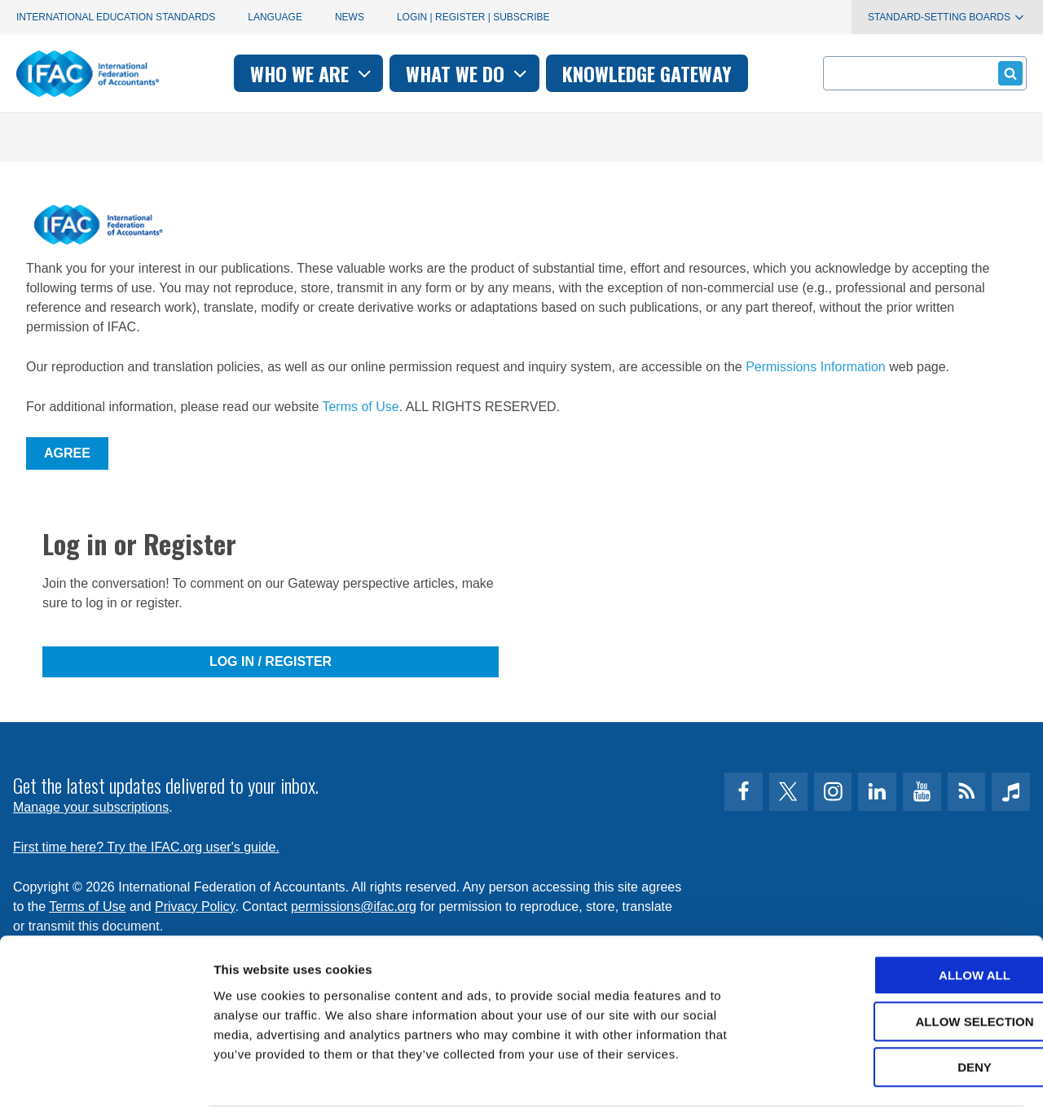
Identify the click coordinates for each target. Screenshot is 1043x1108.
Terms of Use (360, 407)
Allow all (907, 913)
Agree (67, 453)
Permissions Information (816, 367)
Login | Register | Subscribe (473, 17)
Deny (907, 1005)
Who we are (312, 73)
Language (275, 17)
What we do (468, 73)
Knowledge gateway (647, 73)
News (349, 17)
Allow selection (907, 959)
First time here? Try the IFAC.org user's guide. (146, 847)
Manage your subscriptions (91, 807)
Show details (855, 1076)
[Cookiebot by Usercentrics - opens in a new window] (105, 1076)
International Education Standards (115, 17)
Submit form (1007, 73)
